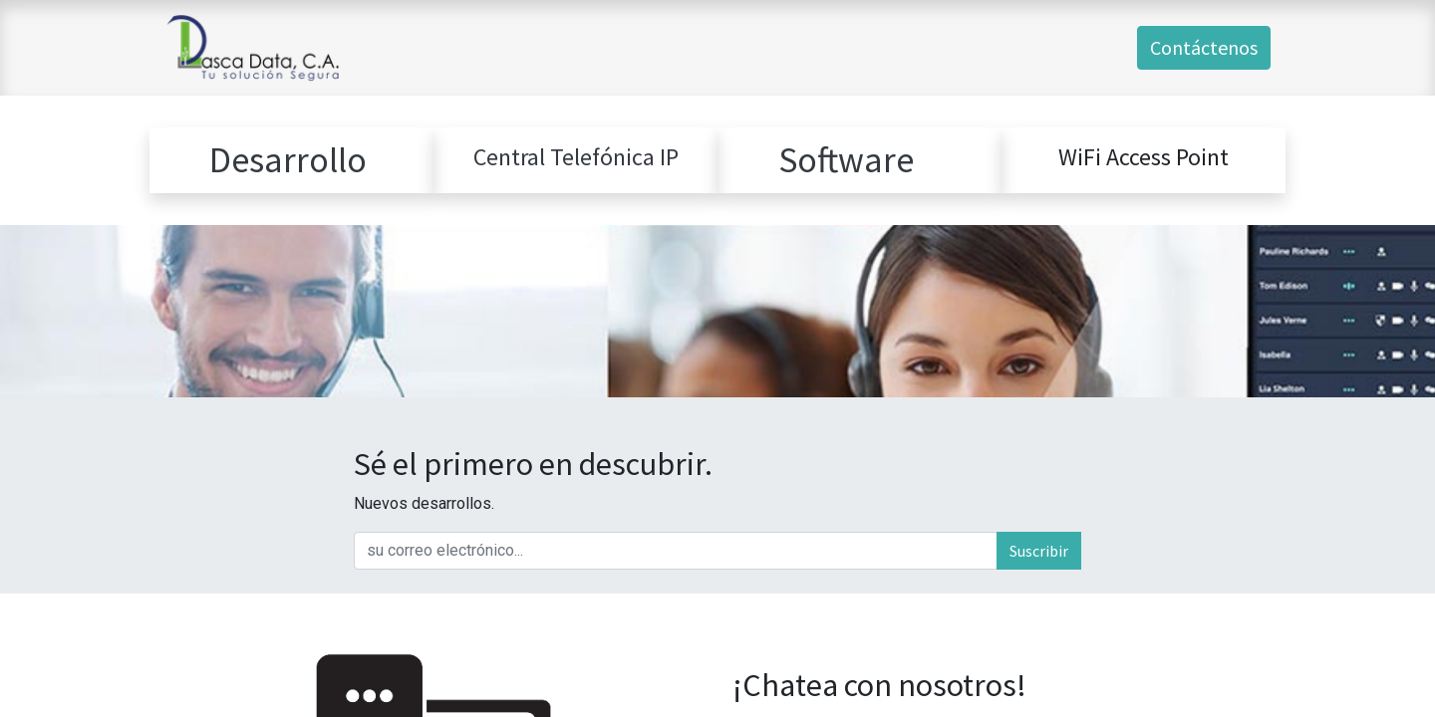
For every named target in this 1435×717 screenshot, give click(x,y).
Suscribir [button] (1038, 551)
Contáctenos (1204, 47)
